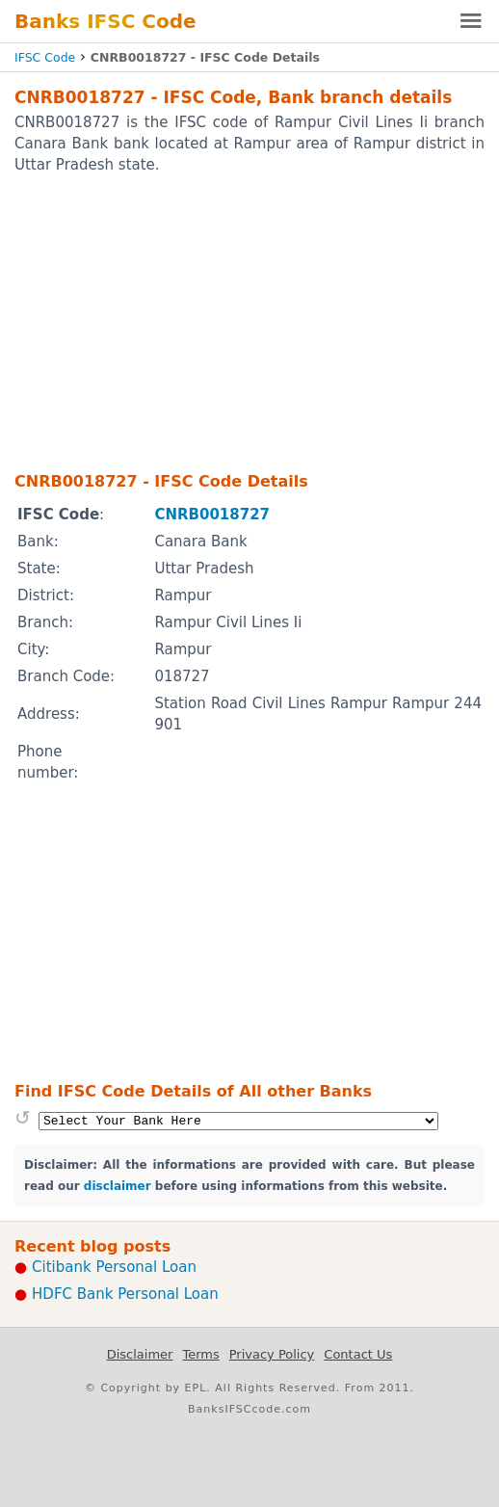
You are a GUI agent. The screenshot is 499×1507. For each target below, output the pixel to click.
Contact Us (358, 1354)
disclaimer (117, 1186)
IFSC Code (44, 57)
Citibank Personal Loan (114, 1267)
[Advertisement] (249, 322)
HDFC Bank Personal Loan (125, 1294)
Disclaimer (140, 1354)
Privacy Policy (272, 1354)
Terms (200, 1354)
